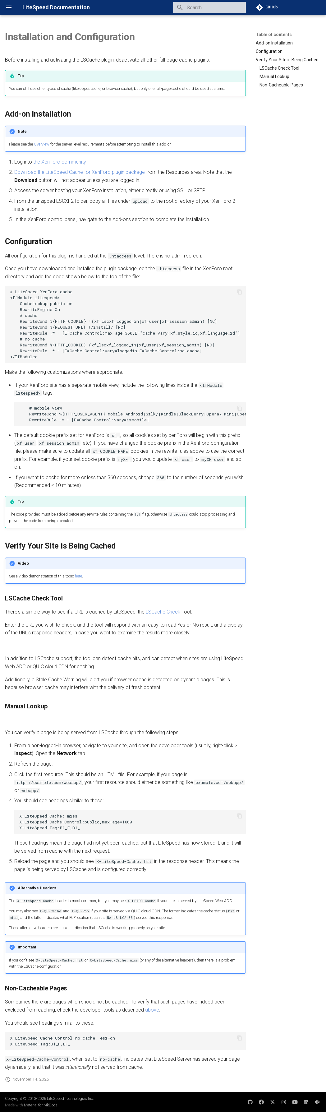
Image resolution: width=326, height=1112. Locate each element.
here (78, 576)
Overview (41, 144)
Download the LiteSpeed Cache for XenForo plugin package (79, 172)
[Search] (209, 7)
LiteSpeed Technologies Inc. (70, 1098)
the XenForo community (59, 162)
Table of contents (274, 34)
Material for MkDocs (40, 1105)
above (152, 1010)
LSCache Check (163, 612)
